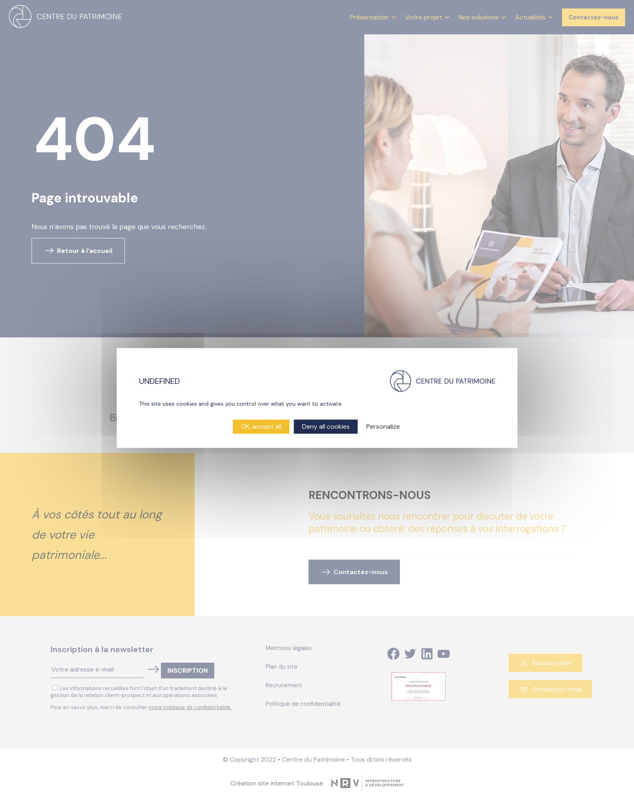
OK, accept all (261, 426)
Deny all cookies (326, 426)
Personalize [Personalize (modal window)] (383, 426)
